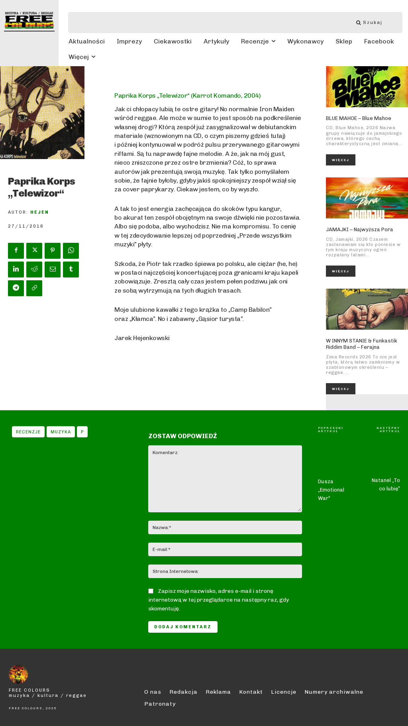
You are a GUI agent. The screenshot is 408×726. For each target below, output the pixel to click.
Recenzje (28, 431)
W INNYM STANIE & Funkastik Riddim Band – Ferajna (361, 344)
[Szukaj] (373, 22)
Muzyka (61, 431)
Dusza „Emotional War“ (331, 473)
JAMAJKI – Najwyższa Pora (359, 229)
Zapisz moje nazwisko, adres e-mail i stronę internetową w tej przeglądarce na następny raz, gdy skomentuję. (218, 600)
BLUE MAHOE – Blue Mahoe (358, 118)
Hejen (39, 212)
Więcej (340, 160)
